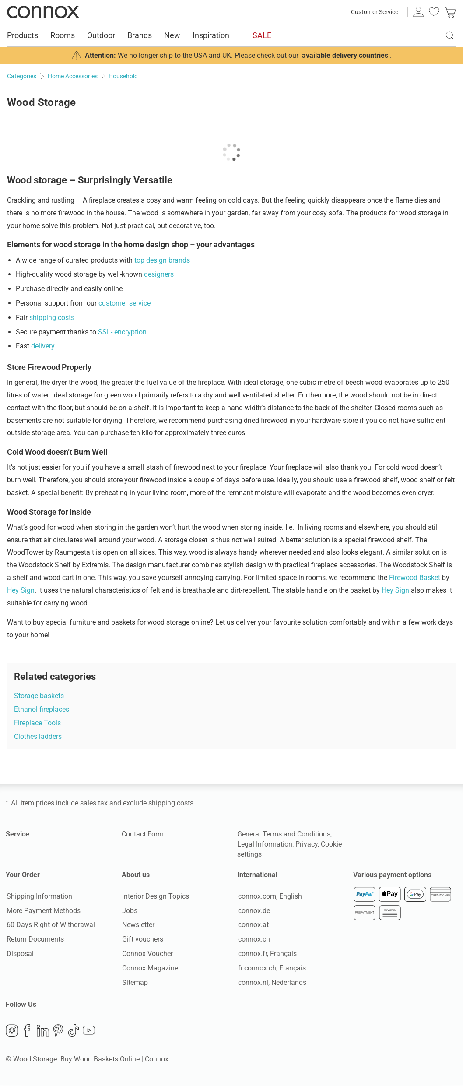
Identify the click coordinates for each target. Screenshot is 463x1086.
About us (136, 875)
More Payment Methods (43, 911)
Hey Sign (21, 590)
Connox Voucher (147, 954)
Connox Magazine (150, 968)
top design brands (162, 260)
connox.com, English (269, 897)
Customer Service (374, 11)
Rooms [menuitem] (62, 35)
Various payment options (392, 875)
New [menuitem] (172, 35)
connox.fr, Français (266, 954)
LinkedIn (43, 1031)
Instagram (12, 1031)
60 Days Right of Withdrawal (50, 925)
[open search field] (450, 36)
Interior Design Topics (155, 897)
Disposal (19, 954)
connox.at (252, 925)
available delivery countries (345, 55)
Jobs (129, 911)
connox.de (253, 911)
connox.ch (253, 939)
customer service (124, 303)
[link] (450, 12)
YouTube (89, 1031)
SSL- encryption (122, 332)
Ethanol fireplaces (41, 709)
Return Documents (34, 939)
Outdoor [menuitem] (101, 35)
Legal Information (264, 844)
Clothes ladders (38, 736)
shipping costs (51, 317)
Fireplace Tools (37, 723)
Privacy (306, 844)
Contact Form (143, 834)
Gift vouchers (142, 939)
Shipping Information (38, 897)
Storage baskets (39, 696)
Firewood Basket (414, 577)
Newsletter (138, 925)
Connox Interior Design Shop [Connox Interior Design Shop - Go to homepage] (43, 11)
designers (159, 274)
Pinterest (58, 1031)
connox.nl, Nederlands (271, 982)
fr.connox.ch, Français (271, 968)
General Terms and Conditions (283, 834)
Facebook (27, 1031)
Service (17, 834)
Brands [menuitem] (139, 35)
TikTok (73, 1031)
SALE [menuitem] (262, 35)
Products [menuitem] (22, 35)
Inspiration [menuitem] (211, 35)
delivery (43, 346)
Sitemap (134, 982)
